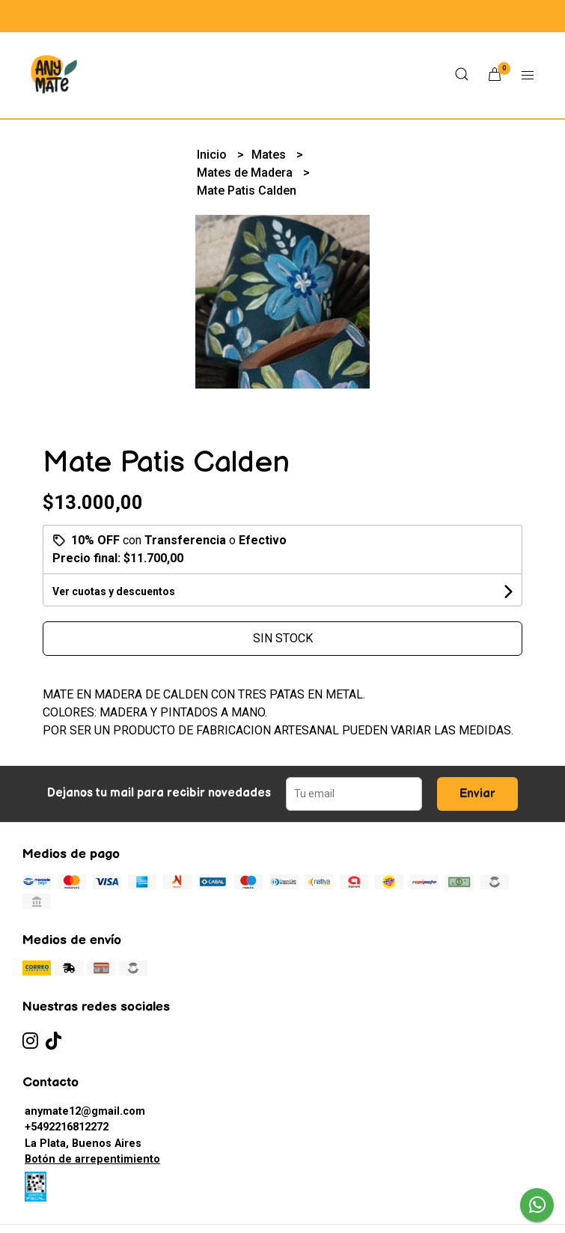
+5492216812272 (67, 1127)
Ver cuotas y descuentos (113, 591)
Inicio (213, 154)
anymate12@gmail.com (85, 1111)
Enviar (477, 794)
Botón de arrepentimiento (92, 1159)
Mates (270, 154)
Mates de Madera (246, 172)
